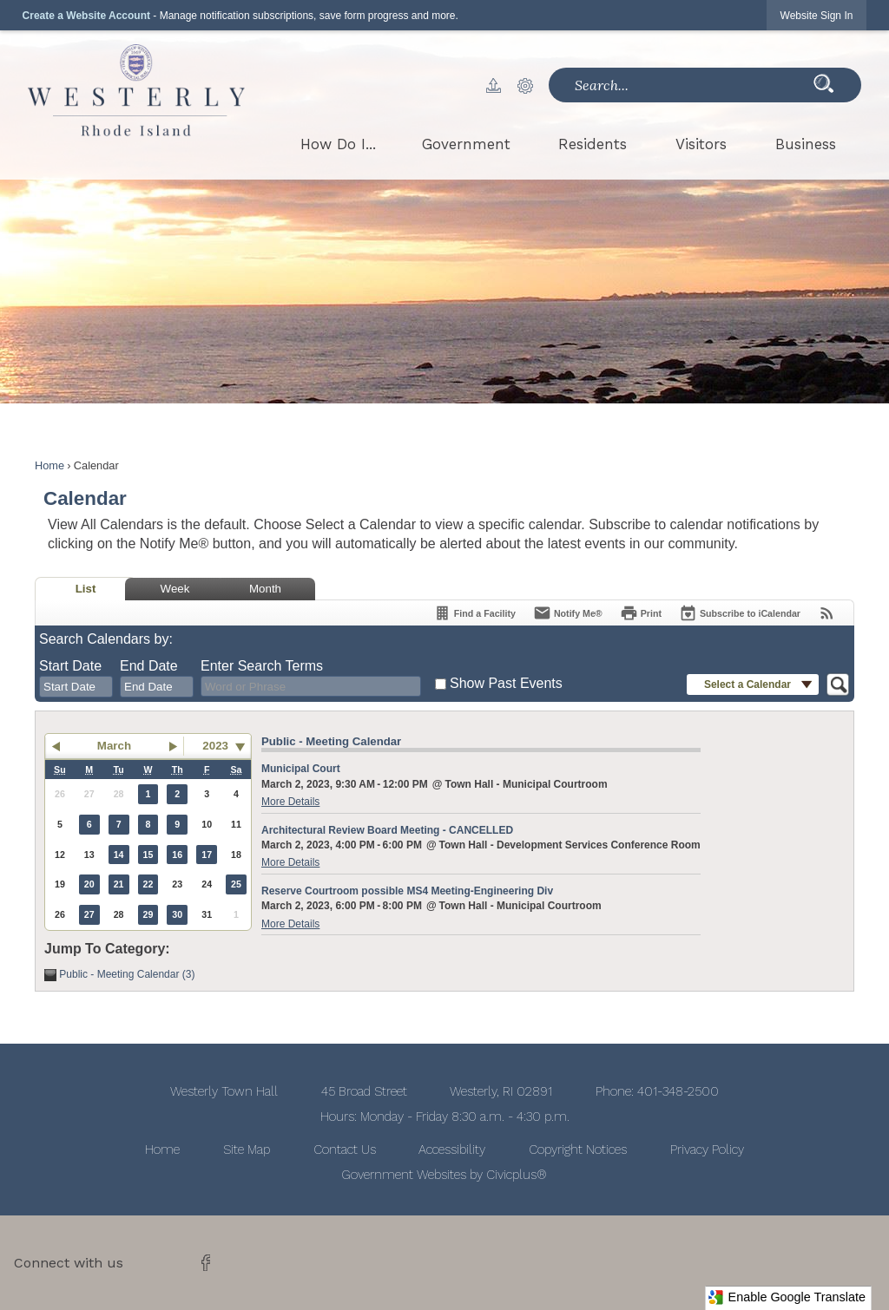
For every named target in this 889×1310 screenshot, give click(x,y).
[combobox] (76, 687)
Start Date (70, 665)
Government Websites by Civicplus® (444, 1174)
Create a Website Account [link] (86, 16)
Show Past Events (506, 683)
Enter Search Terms (262, 665)
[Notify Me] (568, 613)
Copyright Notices (578, 1149)
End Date (149, 665)
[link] (817, 15)
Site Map (246, 1149)
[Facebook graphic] (206, 1262)
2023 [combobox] (215, 745)
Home (49, 465)
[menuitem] (338, 144)
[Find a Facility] (474, 613)
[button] (501, 85)
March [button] (114, 745)
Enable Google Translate (787, 1297)
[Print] (641, 613)
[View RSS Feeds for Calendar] (827, 613)
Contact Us (344, 1149)
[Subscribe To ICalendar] (739, 613)
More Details (290, 802)
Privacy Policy (707, 1149)
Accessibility (451, 1149)
